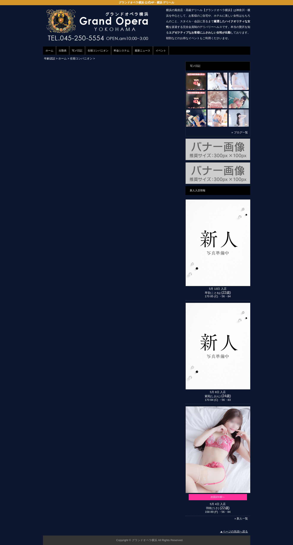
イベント (161, 50)
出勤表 (63, 50)
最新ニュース (142, 50)
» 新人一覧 (241, 518)
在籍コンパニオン (98, 50)
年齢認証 (49, 58)
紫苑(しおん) (213, 396)
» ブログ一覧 (239, 132)
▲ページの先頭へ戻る (234, 531)
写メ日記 (77, 50)
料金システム (121, 50)
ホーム (49, 50)
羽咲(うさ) (212, 508)
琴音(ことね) (213, 292)
